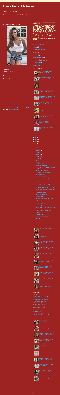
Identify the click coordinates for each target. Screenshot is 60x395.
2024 (36, 141)
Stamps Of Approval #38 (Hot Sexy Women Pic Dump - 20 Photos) (47, 371)
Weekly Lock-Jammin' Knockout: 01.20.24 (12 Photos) (46, 365)
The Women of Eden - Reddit (40, 301)
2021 (36, 147)
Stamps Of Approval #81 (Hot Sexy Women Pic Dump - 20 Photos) (46, 91)
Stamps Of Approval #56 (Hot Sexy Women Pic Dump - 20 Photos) (47, 334)
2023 (36, 143)
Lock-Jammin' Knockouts (39, 49)
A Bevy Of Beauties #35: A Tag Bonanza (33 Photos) (46, 261)
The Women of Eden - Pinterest (41, 299)
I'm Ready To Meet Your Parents (42, 181)
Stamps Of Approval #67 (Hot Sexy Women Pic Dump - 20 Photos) (47, 359)
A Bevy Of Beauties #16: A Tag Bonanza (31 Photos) (45, 346)
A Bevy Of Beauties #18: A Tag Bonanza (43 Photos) (45, 103)
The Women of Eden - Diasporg (41, 294)
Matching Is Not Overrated (41, 192)
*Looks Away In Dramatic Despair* (43, 172)
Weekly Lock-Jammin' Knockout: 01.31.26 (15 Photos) (46, 116)
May (37, 218)
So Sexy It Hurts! (39, 214)
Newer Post (6, 107)
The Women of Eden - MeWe (40, 298)
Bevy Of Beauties (38, 44)
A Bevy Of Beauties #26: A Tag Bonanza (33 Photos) (46, 248)
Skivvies (36, 55)
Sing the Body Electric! (39, 313)
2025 (36, 139)
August (37, 158)
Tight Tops (11, 71)
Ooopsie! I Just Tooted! (40, 174)
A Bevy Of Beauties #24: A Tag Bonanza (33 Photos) (46, 340)
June (37, 162)
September (38, 156)
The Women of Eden (7, 14)
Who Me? (38, 212)
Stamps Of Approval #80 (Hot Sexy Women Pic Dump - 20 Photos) (47, 78)
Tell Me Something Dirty (39, 60)
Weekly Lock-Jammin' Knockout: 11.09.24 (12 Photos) (46, 128)
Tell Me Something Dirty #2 (42, 216)
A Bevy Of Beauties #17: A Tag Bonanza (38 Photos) (45, 321)
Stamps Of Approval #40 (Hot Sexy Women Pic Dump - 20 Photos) (47, 97)
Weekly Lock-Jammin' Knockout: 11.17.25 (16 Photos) (46, 242)
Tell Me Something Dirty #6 (42, 165)
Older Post (28, 107)
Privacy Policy (29, 14)
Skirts (35, 54)
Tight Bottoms (37, 62)
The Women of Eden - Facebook (41, 296)
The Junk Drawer (18, 6)
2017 (36, 221)
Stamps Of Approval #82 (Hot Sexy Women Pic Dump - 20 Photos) (47, 84)
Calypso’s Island (38, 311)
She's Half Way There (40, 163)
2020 (36, 149)
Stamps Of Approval (38, 57)
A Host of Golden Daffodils (40, 309)
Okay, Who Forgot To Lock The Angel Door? (45, 198)
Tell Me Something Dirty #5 (42, 176)
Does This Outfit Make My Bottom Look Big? (45, 187)
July (37, 160)
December (38, 150)
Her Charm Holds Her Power (42, 170)
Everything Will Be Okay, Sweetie (43, 203)
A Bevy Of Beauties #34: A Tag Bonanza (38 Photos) (46, 273)
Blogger (32, 392)
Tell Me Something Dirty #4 (42, 182)
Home (17, 107)
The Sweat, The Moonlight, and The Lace (43, 314)
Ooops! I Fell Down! (40, 205)
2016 (36, 222)
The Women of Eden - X (39, 302)
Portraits (36, 50)
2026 (36, 137)
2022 (36, 145)
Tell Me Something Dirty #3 (42, 194)
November (38, 152)
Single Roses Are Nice (40, 200)
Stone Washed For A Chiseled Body (43, 210)
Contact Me (36, 14)
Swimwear (36, 59)
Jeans (8, 71)
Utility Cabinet (37, 65)
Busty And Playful (39, 196)
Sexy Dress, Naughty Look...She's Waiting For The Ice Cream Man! (46, 109)
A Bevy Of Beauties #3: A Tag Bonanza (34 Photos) (45, 122)
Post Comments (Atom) (14, 109)
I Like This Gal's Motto (40, 201)
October (38, 154)
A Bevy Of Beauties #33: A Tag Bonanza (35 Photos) (46, 72)
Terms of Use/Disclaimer (19, 14)
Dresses (36, 46)
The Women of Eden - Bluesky (40, 304)
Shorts (35, 52)
